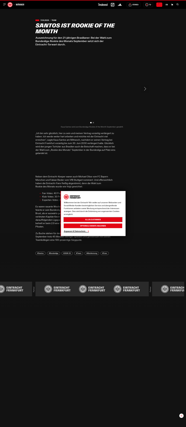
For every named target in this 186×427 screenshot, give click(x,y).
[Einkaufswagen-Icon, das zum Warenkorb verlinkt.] (172, 5)
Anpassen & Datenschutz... (75, 231)
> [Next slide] (145, 89)
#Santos (40, 253)
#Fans (104, 253)
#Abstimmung (91, 253)
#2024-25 (67, 253)
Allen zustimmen (93, 220)
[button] (177, 4)
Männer (20, 4)
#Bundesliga (53, 253)
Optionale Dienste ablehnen (93, 226)
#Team (78, 253)
